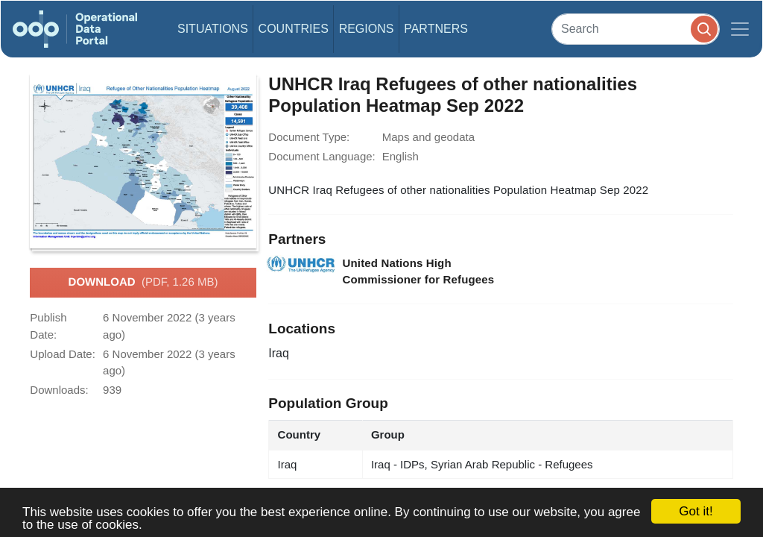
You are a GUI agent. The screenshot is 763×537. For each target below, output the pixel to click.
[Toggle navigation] (740, 29)
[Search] (635, 28)
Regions (366, 28)
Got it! (695, 511)
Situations (212, 28)
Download (143, 282)
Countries (294, 28)
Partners (436, 28)
